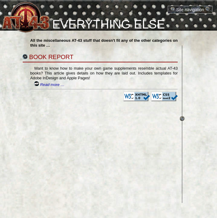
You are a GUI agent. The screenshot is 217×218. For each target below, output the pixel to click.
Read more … (52, 84)
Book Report (51, 57)
